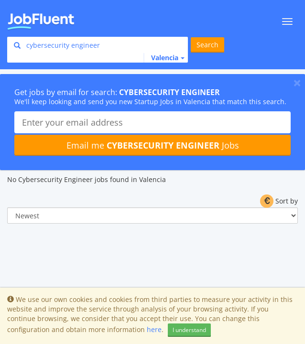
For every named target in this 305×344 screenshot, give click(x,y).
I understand (189, 330)
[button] (164, 58)
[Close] (297, 82)
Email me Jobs (152, 145)
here (154, 329)
